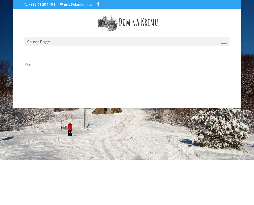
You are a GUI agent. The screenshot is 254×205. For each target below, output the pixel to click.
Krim (28, 64)
